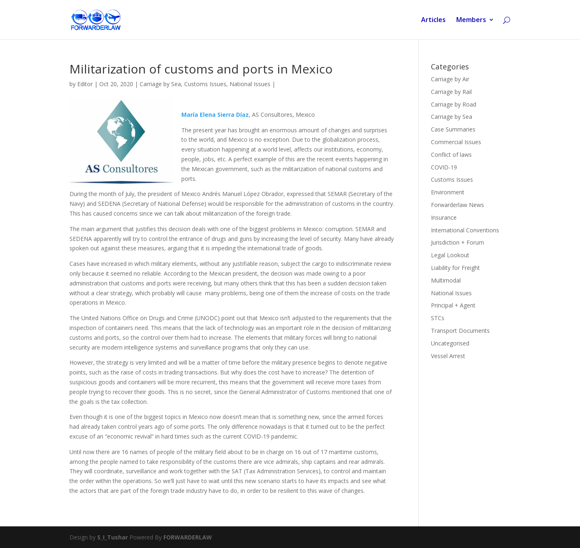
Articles (433, 20)
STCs (437, 318)
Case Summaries (453, 129)
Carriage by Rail (451, 92)
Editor (85, 84)
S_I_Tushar (112, 537)
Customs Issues (205, 84)
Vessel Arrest (448, 356)
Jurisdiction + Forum (457, 242)
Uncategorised (450, 343)
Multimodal (446, 280)
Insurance (444, 217)
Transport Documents (460, 330)
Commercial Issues (456, 142)
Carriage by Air (450, 79)
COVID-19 (444, 167)
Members (471, 20)
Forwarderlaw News (457, 205)
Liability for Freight (455, 268)
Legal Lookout (450, 255)
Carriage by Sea (160, 84)
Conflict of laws (451, 154)
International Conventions (465, 230)
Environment (447, 192)
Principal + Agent (453, 305)
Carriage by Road (453, 104)
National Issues (250, 84)
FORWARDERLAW (187, 537)
